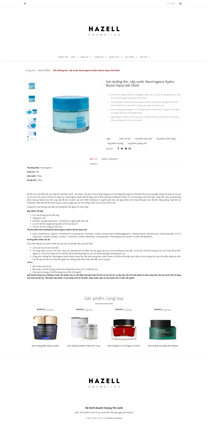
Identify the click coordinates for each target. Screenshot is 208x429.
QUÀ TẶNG (129, 57)
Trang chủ (63, 57)
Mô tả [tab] (93, 159)
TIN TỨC (143, 57)
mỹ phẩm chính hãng (165, 138)
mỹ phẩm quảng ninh (137, 143)
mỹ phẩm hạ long (115, 143)
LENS (73, 57)
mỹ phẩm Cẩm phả (143, 138)
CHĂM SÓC (99, 57)
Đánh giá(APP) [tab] (110, 159)
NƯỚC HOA (114, 57)
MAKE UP (85, 57)
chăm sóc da (124, 138)
